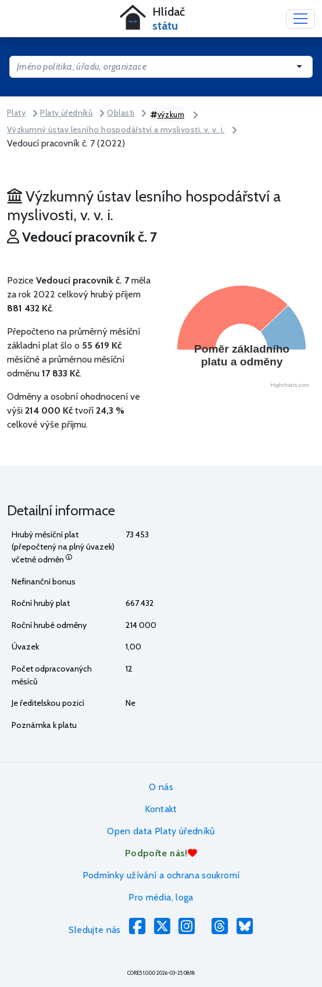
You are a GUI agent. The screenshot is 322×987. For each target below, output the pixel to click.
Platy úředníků (66, 112)
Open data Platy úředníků (161, 831)
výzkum (167, 114)
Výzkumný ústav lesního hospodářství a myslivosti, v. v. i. (116, 129)
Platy (16, 112)
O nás (161, 786)
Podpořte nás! (161, 853)
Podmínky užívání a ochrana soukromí (161, 875)
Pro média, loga (160, 897)
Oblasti (120, 112)
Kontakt (161, 808)
